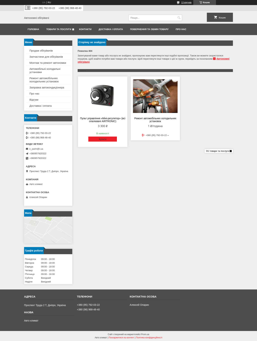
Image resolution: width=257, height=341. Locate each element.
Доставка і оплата (111, 29)
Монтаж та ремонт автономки (47, 62)
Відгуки (33, 99)
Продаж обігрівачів (41, 50)
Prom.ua (145, 334)
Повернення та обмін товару (149, 29)
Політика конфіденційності (149, 337)
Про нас (181, 29)
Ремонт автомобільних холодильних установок (155, 120)
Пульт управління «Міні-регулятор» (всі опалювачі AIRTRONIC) (102, 120)
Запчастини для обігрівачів (46, 56)
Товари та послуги (58, 29)
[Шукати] (179, 18)
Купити (102, 139)
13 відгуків (186, 2)
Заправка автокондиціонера (46, 87)
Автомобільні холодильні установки (44, 70)
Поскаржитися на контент (121, 337)
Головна (33, 29)
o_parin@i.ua (36, 148)
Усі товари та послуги (217, 151)
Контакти (85, 29)
